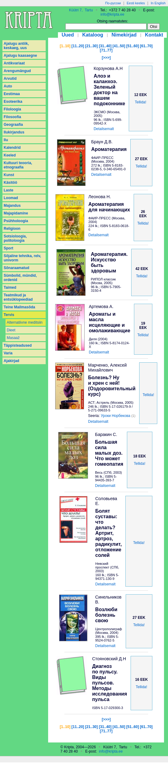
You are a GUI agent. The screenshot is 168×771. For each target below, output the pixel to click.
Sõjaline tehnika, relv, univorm (22, 258)
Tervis (9, 315)
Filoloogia (12, 109)
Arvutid (10, 78)
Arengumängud (17, 71)
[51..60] (132, 46)
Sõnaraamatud (16, 268)
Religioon (12, 228)
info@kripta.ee (112, 14)
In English (158, 3)
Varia (8, 353)
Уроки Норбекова (115, 416)
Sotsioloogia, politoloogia (15, 238)
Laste (8, 190)
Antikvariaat (14, 63)
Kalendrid (12, 147)
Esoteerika (13, 101)
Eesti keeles (136, 3)
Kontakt (154, 34)
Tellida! (140, 102)
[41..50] (119, 46)
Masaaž (13, 338)
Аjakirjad (11, 361)
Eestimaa (12, 94)
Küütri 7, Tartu (81, 10)
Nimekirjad (124, 34)
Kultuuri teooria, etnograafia (18, 165)
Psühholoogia (16, 221)
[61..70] (146, 46)
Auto (8, 86)
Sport (8, 248)
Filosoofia (12, 117)
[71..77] (106, 50)
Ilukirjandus (14, 132)
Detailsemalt (104, 129)
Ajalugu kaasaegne (20, 55)
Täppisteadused (18, 345)
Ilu (6, 140)
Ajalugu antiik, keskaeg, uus (16, 45)
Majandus (12, 205)
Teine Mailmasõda (19, 307)
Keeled (10, 155)
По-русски (113, 3)
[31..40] (105, 46)
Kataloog (92, 34)
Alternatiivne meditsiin (25, 322)
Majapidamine (16, 213)
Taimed (10, 287)
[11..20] (77, 46)
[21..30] (91, 46)
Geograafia (13, 124)
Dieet (11, 330)
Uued (68, 34)
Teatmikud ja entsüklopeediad (18, 297)
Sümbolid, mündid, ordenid (20, 277)
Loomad (11, 198)
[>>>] (106, 58)
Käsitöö (10, 182)
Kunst (9, 175)
